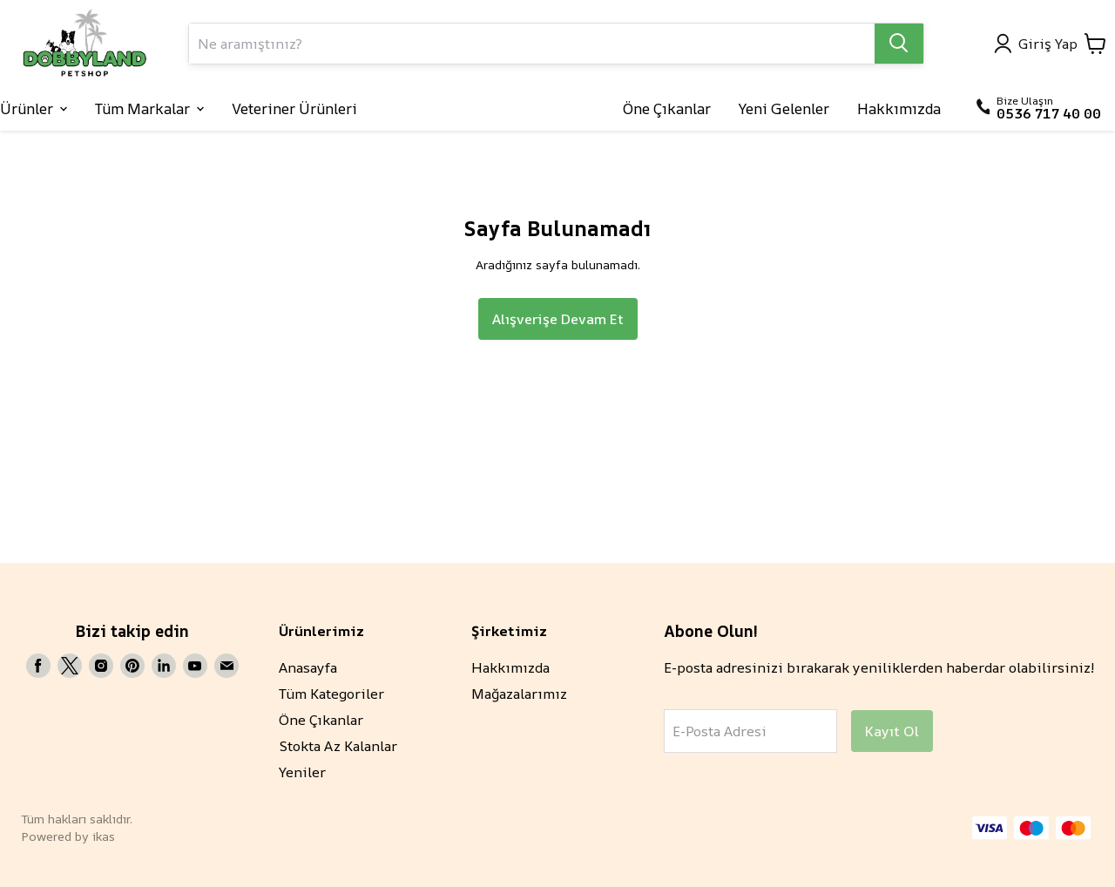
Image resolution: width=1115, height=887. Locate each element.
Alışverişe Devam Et (558, 318)
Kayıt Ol (892, 731)
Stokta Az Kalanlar (338, 745)
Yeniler (302, 772)
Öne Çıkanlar (321, 719)
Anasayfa (308, 667)
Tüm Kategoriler (331, 693)
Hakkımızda (510, 667)
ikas (103, 836)
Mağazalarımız (519, 693)
